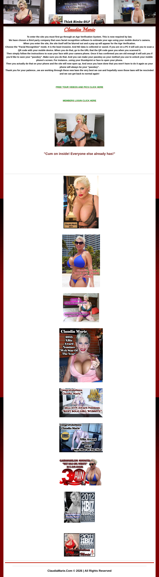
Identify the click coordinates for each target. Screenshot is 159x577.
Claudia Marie (79, 29)
